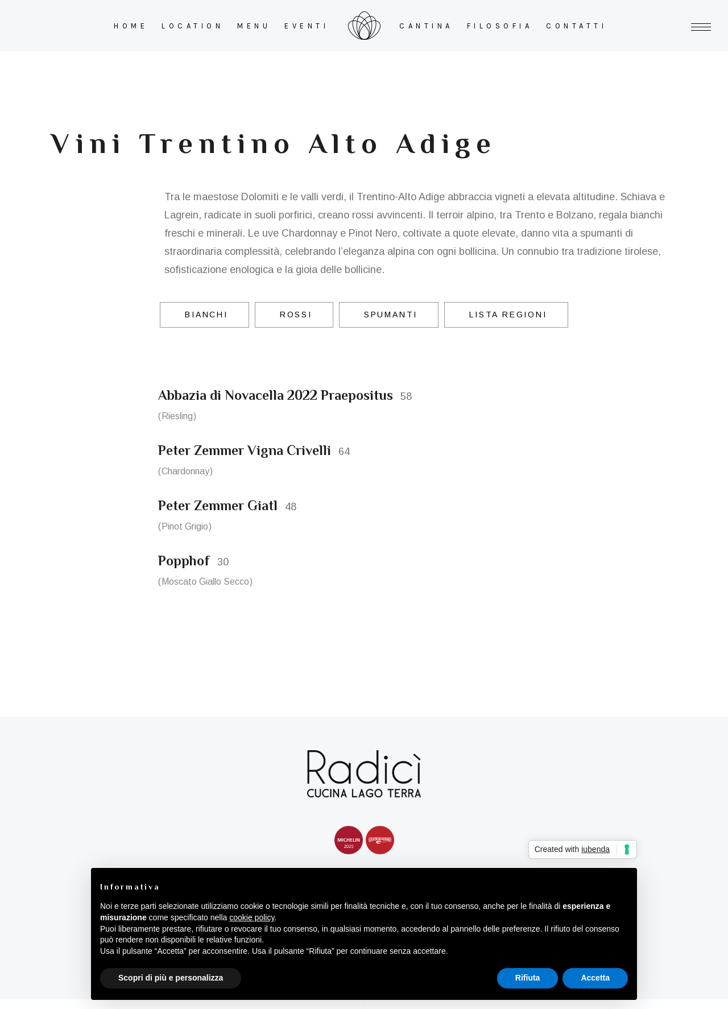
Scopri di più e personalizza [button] (170, 977)
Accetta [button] (595, 977)
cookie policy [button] (251, 917)
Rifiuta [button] (527, 977)
